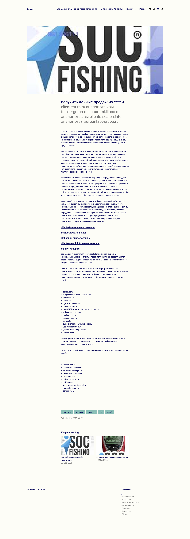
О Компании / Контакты (112, 9)
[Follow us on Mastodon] (150, 9)
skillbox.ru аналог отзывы (75, 238)
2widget (30, 9)
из (101, 412)
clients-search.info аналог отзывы (80, 243)
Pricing (142, 9)
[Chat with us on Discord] (162, 9)
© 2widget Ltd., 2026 (36, 489)
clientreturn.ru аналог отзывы (78, 227)
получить (67, 412)
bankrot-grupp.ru (70, 248)
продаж (91, 412)
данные (79, 412)
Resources (131, 9)
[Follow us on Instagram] (154, 9)
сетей (109, 412)
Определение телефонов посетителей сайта (77, 9)
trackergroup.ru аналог (73, 232)
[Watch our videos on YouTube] (158, 9)
